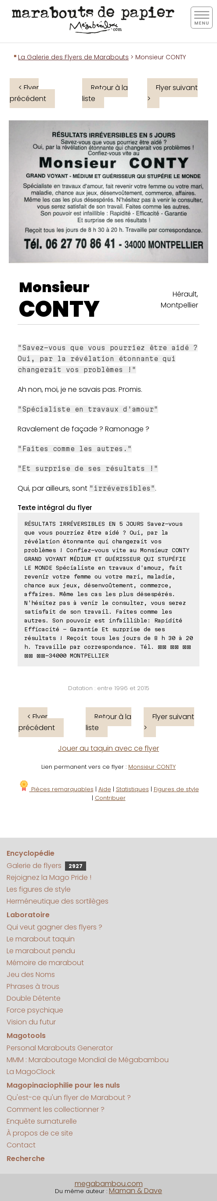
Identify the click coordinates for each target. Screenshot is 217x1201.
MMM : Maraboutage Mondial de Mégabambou (88, 1060)
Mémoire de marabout (45, 963)
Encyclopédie (30, 853)
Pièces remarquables (56, 789)
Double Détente (34, 998)
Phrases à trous (33, 986)
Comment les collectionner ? (56, 1109)
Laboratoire (28, 915)
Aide (104, 789)
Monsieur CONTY (152, 767)
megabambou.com (109, 1184)
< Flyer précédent (28, 93)
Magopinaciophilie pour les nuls (63, 1085)
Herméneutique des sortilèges (57, 901)
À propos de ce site (40, 1133)
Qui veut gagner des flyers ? (54, 927)
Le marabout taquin (41, 939)
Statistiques (132, 789)
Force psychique (35, 1010)
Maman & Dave (135, 1191)
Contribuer (110, 798)
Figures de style (176, 789)
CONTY (59, 309)
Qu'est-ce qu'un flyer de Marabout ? (69, 1097)
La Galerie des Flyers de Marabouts (73, 57)
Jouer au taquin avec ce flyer (108, 748)
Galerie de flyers (46, 866)
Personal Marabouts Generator (60, 1048)
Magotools (26, 1036)
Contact (21, 1145)
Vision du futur (31, 1022)
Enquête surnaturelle (42, 1121)
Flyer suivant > (172, 93)
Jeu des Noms (31, 974)
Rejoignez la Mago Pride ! (49, 877)
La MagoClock (31, 1072)
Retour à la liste (105, 93)
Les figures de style (39, 889)
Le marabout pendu (41, 951)
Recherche (26, 1159)
